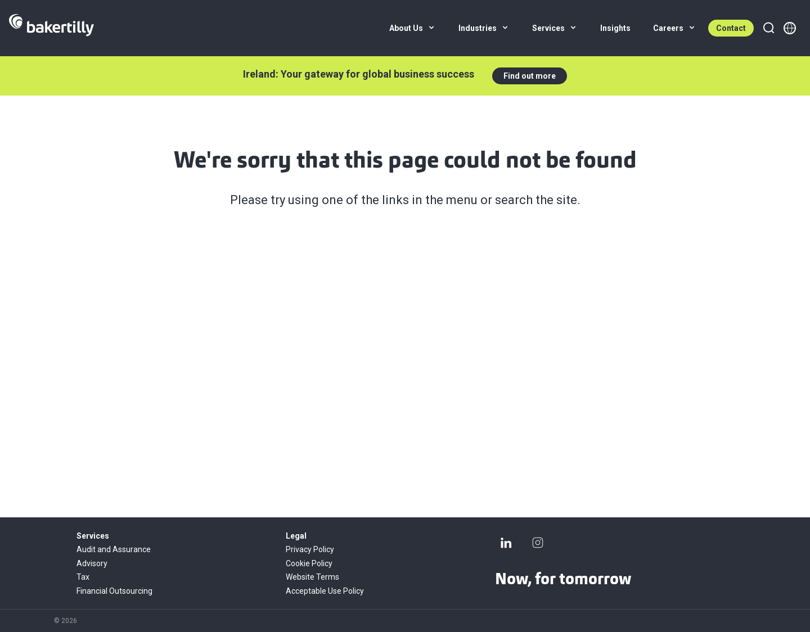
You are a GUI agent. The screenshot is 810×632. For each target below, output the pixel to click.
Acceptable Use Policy (325, 590)
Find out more (529, 75)
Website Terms (312, 576)
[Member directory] (789, 28)
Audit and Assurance (113, 549)
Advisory (91, 563)
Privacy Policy (310, 549)
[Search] (768, 28)
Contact (731, 28)
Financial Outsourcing (114, 590)
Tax (82, 576)
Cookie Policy (309, 563)
